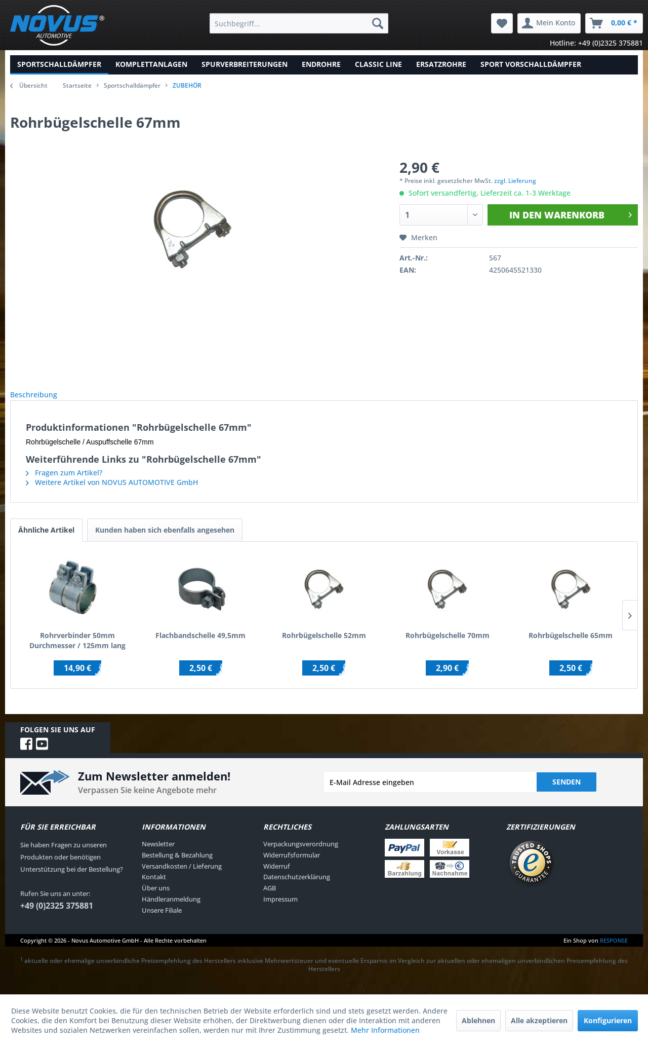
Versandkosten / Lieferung (182, 877)
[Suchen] (377, 23)
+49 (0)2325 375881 (56, 916)
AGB (269, 899)
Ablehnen (478, 1020)
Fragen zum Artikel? (64, 484)
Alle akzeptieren (539, 1020)
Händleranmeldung (171, 910)
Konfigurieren (608, 1020)
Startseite (77, 85)
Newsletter (158, 855)
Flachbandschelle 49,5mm (200, 646)
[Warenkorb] (614, 23)
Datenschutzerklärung (296, 887)
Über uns (156, 899)
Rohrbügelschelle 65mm (571, 646)
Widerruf (276, 877)
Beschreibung (41, 400)
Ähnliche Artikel (46, 541)
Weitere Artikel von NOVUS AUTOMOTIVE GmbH (112, 493)
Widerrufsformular (291, 866)
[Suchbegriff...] (299, 23)
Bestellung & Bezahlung (177, 866)
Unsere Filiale (162, 921)
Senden (566, 793)
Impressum (280, 910)
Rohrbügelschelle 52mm (324, 646)
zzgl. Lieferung (515, 180)
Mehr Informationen (385, 1030)
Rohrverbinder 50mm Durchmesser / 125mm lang (77, 651)
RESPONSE (614, 951)
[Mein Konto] (549, 23)
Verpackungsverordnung (300, 855)
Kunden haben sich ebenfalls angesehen (164, 541)
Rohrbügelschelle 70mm (448, 646)
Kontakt (154, 887)
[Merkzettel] (502, 23)
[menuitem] (299, 23)
